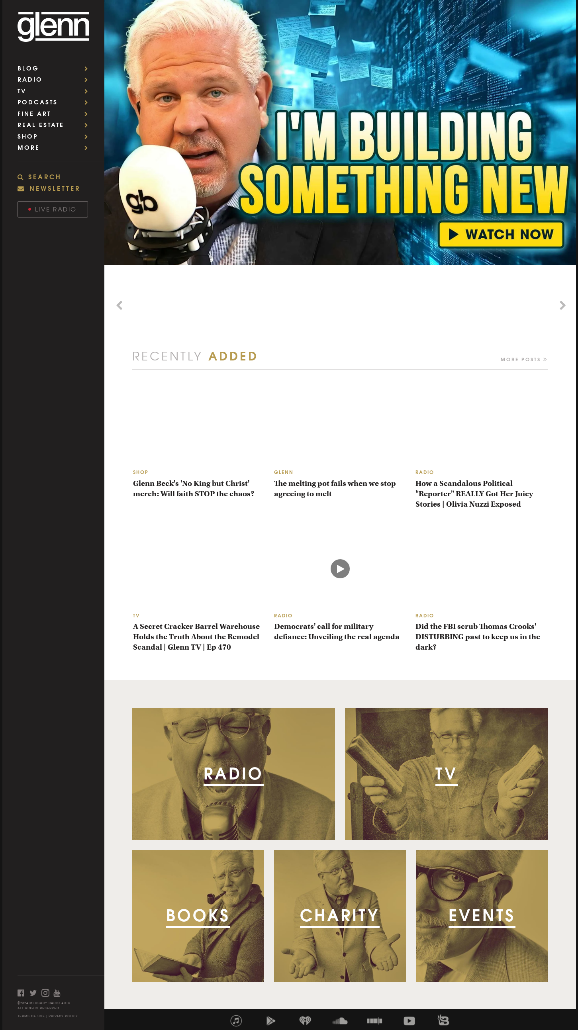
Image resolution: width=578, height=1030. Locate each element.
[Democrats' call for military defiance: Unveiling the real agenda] (340, 568)
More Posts (524, 358)
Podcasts (55, 102)
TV (55, 90)
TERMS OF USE (31, 1016)
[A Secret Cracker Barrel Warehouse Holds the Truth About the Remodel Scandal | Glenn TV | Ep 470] (199, 568)
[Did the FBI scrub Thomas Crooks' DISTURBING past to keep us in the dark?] (481, 568)
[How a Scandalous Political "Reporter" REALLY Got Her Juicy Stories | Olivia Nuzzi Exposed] (481, 425)
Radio (55, 79)
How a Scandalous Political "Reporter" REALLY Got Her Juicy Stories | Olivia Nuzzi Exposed (474, 494)
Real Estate (55, 124)
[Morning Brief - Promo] (234, 306)
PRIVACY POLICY (63, 1016)
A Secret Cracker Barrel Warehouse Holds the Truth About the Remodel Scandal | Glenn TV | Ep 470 (196, 637)
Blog (55, 68)
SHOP (141, 472)
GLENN (284, 472)
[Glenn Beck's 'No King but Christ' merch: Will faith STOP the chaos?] (199, 425)
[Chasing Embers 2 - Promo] (446, 306)
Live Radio (52, 209)
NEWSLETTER (49, 188)
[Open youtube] (59, 993)
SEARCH (40, 176)
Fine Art (55, 113)
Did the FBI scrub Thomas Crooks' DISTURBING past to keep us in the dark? (477, 637)
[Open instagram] (47, 993)
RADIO (424, 472)
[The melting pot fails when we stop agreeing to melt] (340, 425)
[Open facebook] (23, 993)
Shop (55, 136)
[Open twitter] (35, 993)
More (55, 147)
